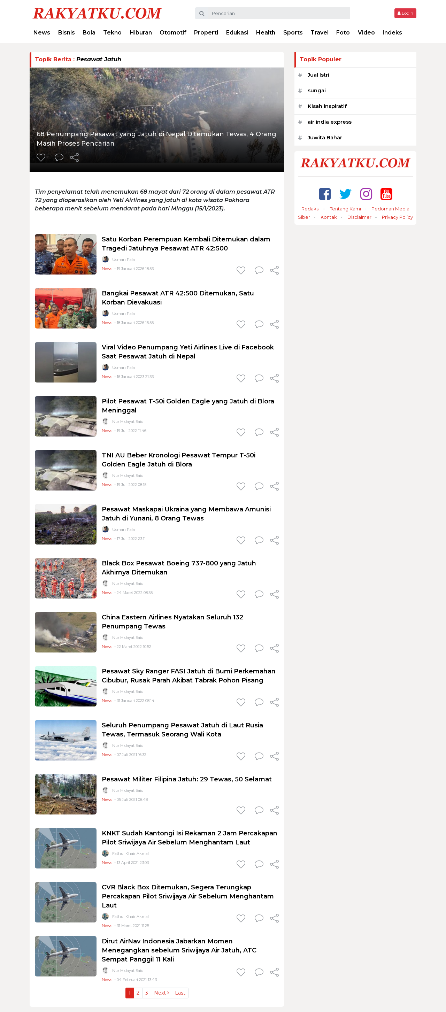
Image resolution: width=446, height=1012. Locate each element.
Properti (206, 32)
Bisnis (66, 32)
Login (405, 13)
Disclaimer (359, 217)
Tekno (112, 32)
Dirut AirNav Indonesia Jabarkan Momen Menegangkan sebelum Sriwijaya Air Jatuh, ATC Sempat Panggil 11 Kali (179, 950)
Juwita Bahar (325, 137)
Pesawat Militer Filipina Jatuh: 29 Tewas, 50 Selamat (187, 779)
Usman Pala (123, 259)
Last (180, 993)
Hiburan (141, 32)
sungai (317, 90)
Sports (293, 32)
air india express (330, 121)
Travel (319, 32)
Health (265, 32)
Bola (89, 32)
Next (161, 993)
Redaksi (310, 208)
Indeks (392, 32)
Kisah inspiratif (327, 106)
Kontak (329, 217)
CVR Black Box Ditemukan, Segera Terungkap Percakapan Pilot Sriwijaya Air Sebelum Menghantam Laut (188, 896)
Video (366, 32)
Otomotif (173, 32)
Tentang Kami (345, 208)
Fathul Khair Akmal (130, 853)
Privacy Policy (397, 217)
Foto (343, 32)
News (41, 32)
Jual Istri (318, 74)
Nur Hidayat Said (128, 421)
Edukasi (237, 32)
